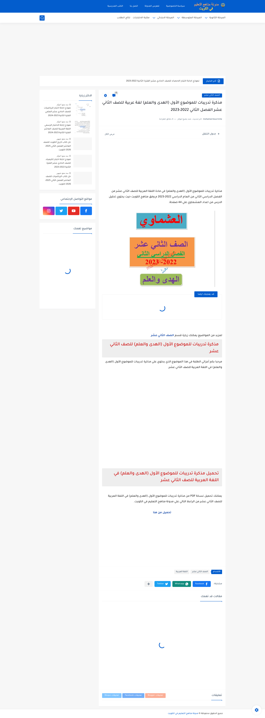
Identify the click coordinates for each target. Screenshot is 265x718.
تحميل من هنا (162, 512)
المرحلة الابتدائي (165, 18)
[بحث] (42, 18)
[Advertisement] (132, 49)
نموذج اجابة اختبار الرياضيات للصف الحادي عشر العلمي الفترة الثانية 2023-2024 (57, 112)
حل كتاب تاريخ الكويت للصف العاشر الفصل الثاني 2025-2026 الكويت (57, 146)
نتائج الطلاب (123, 18)
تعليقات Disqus (112, 695)
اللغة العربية (182, 572)
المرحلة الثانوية (217, 18)
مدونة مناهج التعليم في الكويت (183, 713)
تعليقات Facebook (133, 695)
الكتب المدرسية (115, 6)
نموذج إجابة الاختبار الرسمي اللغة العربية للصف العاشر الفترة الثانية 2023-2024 (57, 129)
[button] (202, 584)
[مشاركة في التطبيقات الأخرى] (148, 584)
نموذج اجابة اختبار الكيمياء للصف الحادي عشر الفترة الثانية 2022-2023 (58, 163)
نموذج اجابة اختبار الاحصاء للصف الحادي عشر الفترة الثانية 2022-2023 (162, 81)
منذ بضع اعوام (62, 104)
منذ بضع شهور (62, 139)
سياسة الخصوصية (175, 6)
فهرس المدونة (152, 6)
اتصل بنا (134, 6)
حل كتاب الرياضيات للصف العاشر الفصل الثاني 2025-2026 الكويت (58, 180)
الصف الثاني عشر (212, 95)
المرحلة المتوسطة (192, 18)
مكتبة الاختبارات (141, 18)
